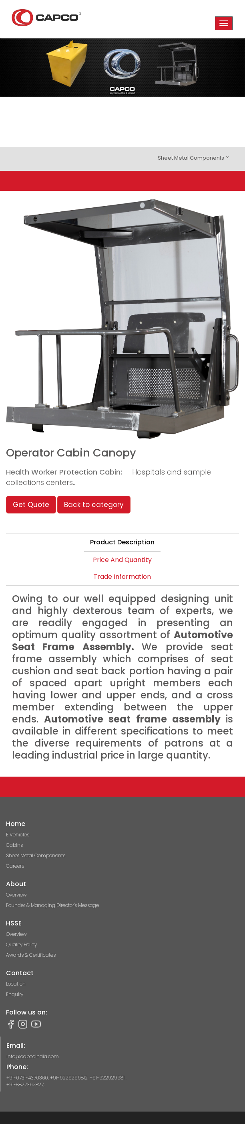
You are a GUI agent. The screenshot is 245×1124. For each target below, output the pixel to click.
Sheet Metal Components (35, 855)
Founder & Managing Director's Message (52, 905)
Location (16, 983)
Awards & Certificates (31, 955)
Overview (16, 894)
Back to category (94, 504)
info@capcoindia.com (32, 1056)
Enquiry (14, 994)
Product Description (122, 542)
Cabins (14, 845)
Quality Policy (21, 944)
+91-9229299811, (108, 1077)
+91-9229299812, (70, 1077)
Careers (15, 865)
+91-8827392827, (25, 1084)
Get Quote (31, 504)
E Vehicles (17, 834)
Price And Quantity (122, 559)
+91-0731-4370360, (28, 1077)
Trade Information (122, 576)
